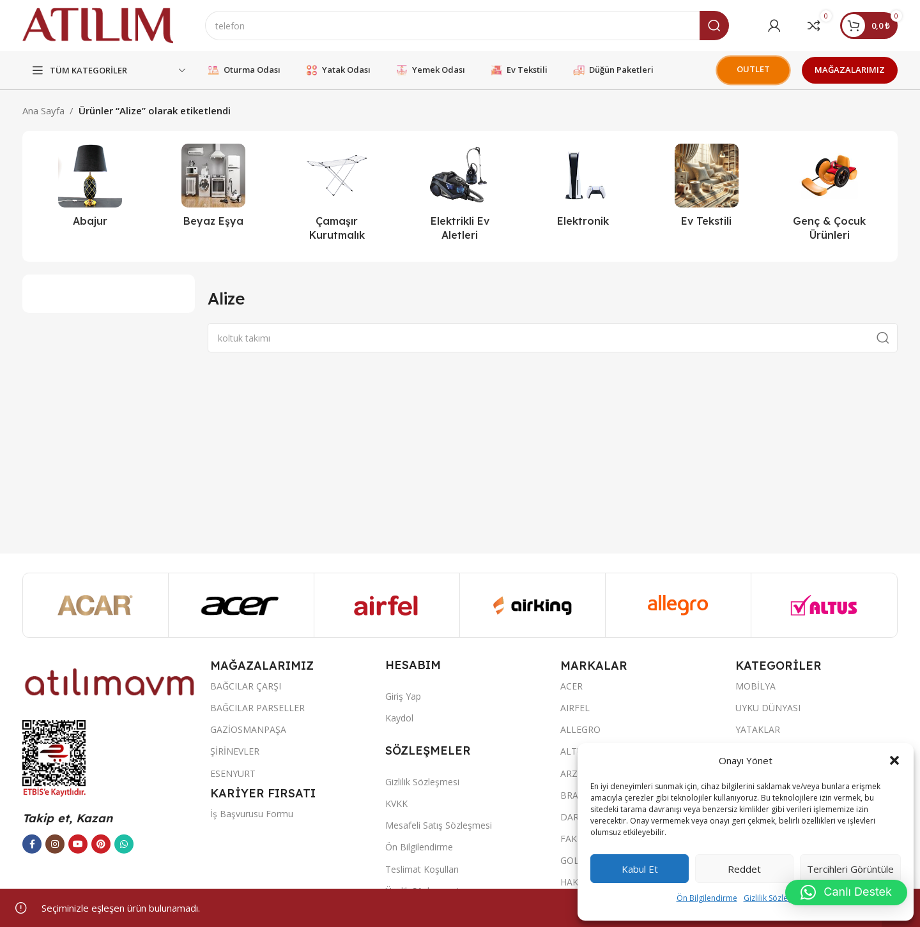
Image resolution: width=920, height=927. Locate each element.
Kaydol (399, 718)
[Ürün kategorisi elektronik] (583, 189)
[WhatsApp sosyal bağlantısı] (124, 844)
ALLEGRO (580, 729)
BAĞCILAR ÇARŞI (245, 686)
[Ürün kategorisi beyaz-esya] (213, 189)
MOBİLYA (755, 686)
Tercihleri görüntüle (850, 869)
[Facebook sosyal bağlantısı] (32, 844)
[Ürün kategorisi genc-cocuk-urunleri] (829, 196)
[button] (894, 760)
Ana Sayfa (43, 110)
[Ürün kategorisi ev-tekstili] (706, 189)
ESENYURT (233, 773)
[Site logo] (97, 24)
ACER (571, 686)
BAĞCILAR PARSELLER (257, 708)
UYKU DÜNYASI (768, 708)
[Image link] (109, 681)
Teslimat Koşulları (422, 869)
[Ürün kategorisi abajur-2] (90, 189)
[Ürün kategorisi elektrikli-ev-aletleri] (460, 196)
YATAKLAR (757, 729)
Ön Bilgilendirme (707, 898)
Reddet (744, 869)
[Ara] (467, 25)
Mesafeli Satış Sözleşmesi (438, 825)
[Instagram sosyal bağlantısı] (55, 844)
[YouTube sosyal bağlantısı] (78, 844)
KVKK (396, 803)
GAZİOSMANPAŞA (248, 729)
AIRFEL (575, 708)
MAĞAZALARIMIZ (850, 69)
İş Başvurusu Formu (251, 814)
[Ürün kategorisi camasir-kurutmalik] (337, 196)
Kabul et (640, 869)
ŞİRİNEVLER (234, 751)
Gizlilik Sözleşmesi (776, 898)
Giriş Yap (403, 696)
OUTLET (753, 69)
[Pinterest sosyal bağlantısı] (101, 844)
